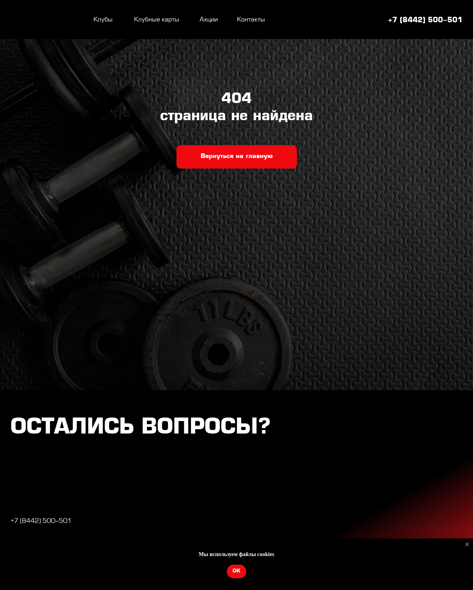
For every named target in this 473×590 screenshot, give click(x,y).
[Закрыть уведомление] (467, 544)
